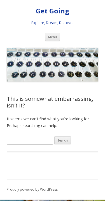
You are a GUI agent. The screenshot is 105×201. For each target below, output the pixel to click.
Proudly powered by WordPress (32, 189)
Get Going (52, 11)
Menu (52, 37)
